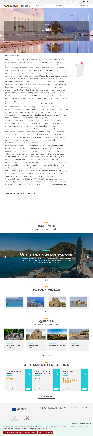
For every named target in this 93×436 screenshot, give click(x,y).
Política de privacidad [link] (45, 432)
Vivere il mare (45, 248)
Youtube (26, 1)
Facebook (14, 1)
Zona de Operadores (61, 407)
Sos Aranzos (76, 346)
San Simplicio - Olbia (34, 346)
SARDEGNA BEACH (68, 372)
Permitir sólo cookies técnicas (82, 424)
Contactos (59, 408)
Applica (79, 1)
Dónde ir (59, 6)
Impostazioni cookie (48, 408)
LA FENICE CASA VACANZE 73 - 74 (42, 372)
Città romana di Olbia (13, 346)
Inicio (7, 55)
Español (85, 1)
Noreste (46, 24)
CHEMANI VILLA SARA (14, 372)
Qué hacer (39, 6)
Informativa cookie (82, 407)
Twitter (17, 1)
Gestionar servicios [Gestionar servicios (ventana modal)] (30, 432)
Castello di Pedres (57, 346)
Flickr (23, 1)
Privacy (72, 407)
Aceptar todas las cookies (13, 432)
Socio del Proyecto (46, 407)
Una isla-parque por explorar (45, 254)
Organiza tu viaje (82, 6)
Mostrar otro (46, 397)
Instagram (20, 1)
